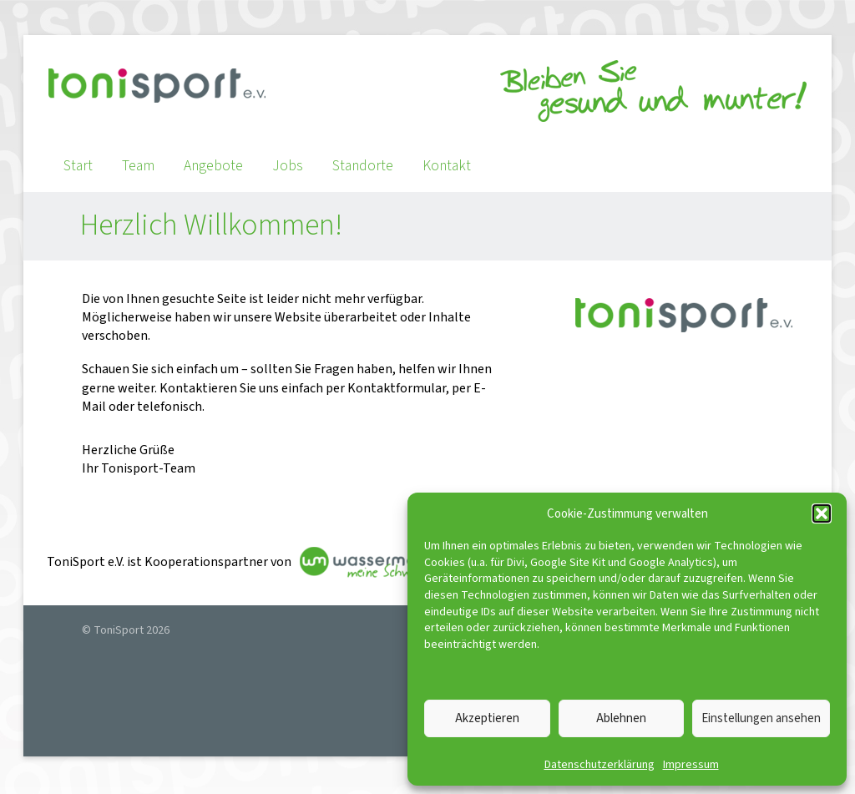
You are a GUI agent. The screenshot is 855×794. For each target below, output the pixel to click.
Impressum (691, 764)
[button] (821, 513)
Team (138, 165)
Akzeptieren (487, 718)
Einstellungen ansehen (761, 718)
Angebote (213, 165)
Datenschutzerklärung (599, 764)
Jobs (287, 165)
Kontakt (446, 165)
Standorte (362, 165)
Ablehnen (621, 718)
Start (78, 165)
